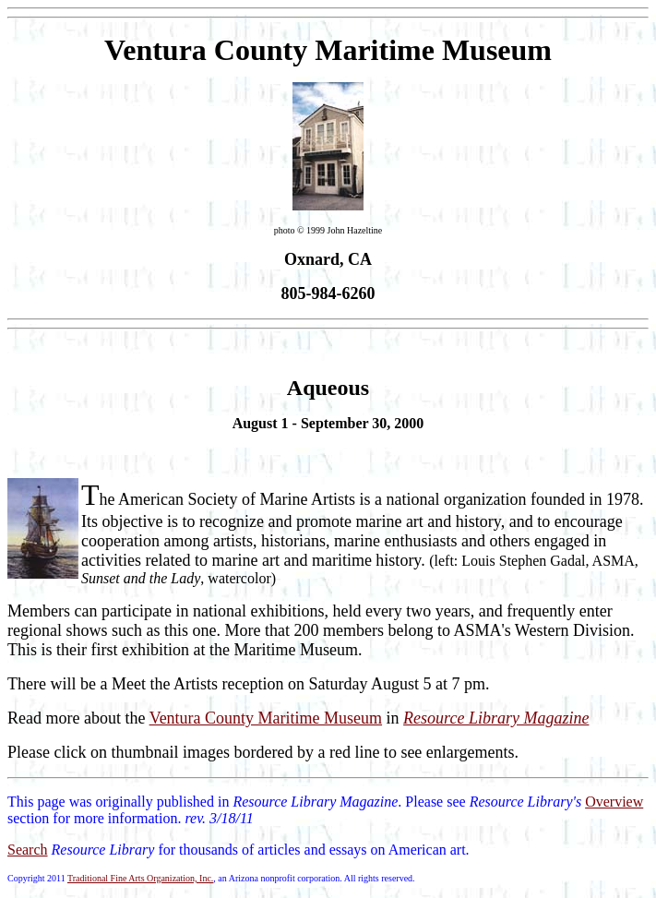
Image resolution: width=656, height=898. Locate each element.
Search (27, 849)
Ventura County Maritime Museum (265, 718)
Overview (614, 801)
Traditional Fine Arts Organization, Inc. (140, 878)
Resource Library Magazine (496, 718)
